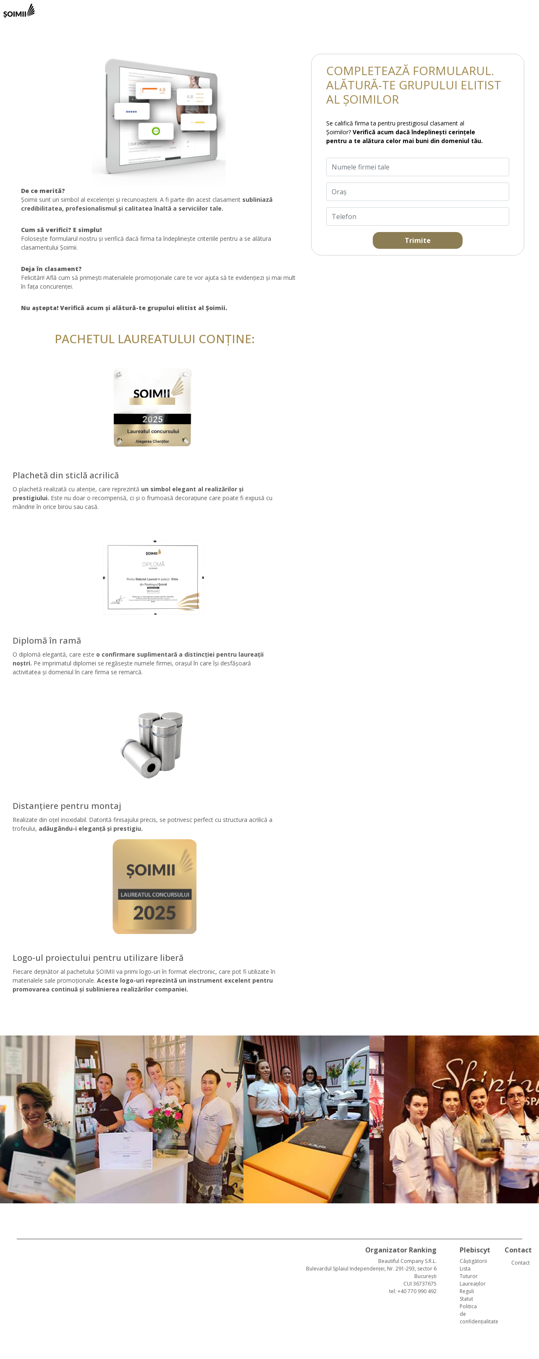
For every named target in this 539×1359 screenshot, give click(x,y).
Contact (518, 1262)
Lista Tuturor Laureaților (473, 1276)
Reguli (467, 1291)
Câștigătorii (473, 1261)
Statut (466, 1298)
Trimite (418, 240)
